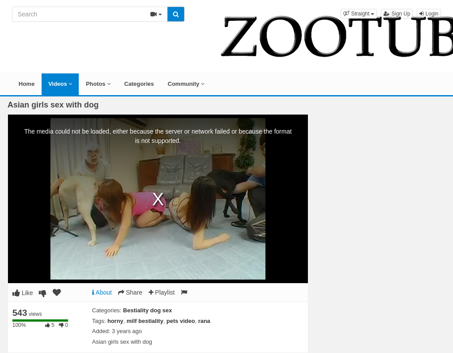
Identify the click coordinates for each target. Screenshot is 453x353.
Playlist (162, 292)
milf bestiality (145, 321)
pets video (180, 321)
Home (27, 84)
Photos (98, 84)
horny (115, 321)
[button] (359, 14)
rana (204, 321)
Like (22, 292)
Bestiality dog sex (147, 310)
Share (130, 292)
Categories (139, 84)
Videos (60, 84)
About (102, 292)
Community (186, 84)
